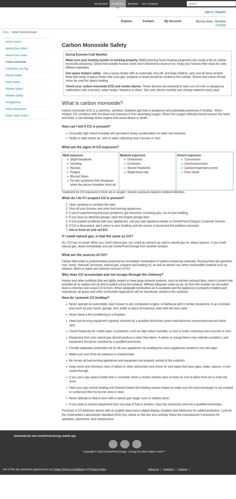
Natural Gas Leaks (16, 55)
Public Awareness (16, 108)
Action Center (13, 41)
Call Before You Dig (17, 68)
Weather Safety (14, 95)
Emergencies (13, 102)
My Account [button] (173, 21)
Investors (168, 469)
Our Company (150, 3)
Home (6, 32)
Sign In (209, 12)
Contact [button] (149, 21)
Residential (117, 3)
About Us (153, 469)
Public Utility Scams (17, 115)
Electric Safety (14, 75)
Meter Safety (13, 81)
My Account (100, 3)
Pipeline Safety (14, 88)
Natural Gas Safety (16, 48)
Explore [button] (127, 21)
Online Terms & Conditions (69, 469)
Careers (182, 469)
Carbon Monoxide (16, 61)
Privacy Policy (98, 469)
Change (221, 25)
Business (133, 3)
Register (221, 12)
